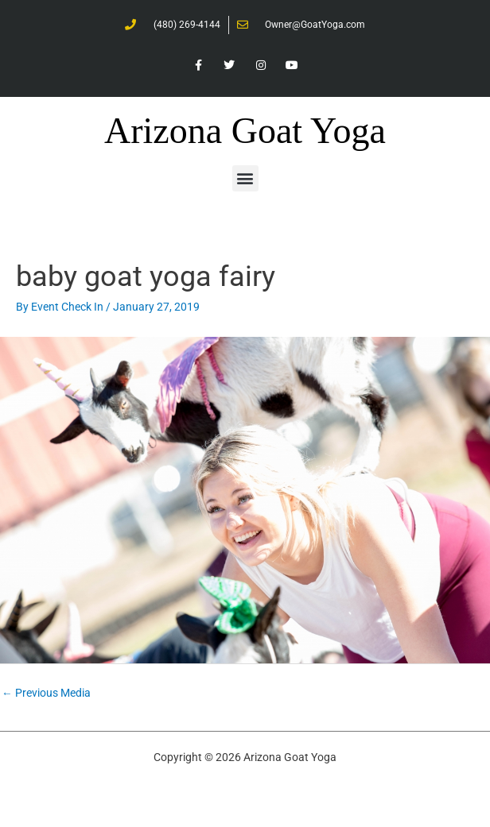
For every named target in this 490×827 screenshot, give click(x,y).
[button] (245, 178)
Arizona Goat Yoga (245, 130)
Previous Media (46, 692)
